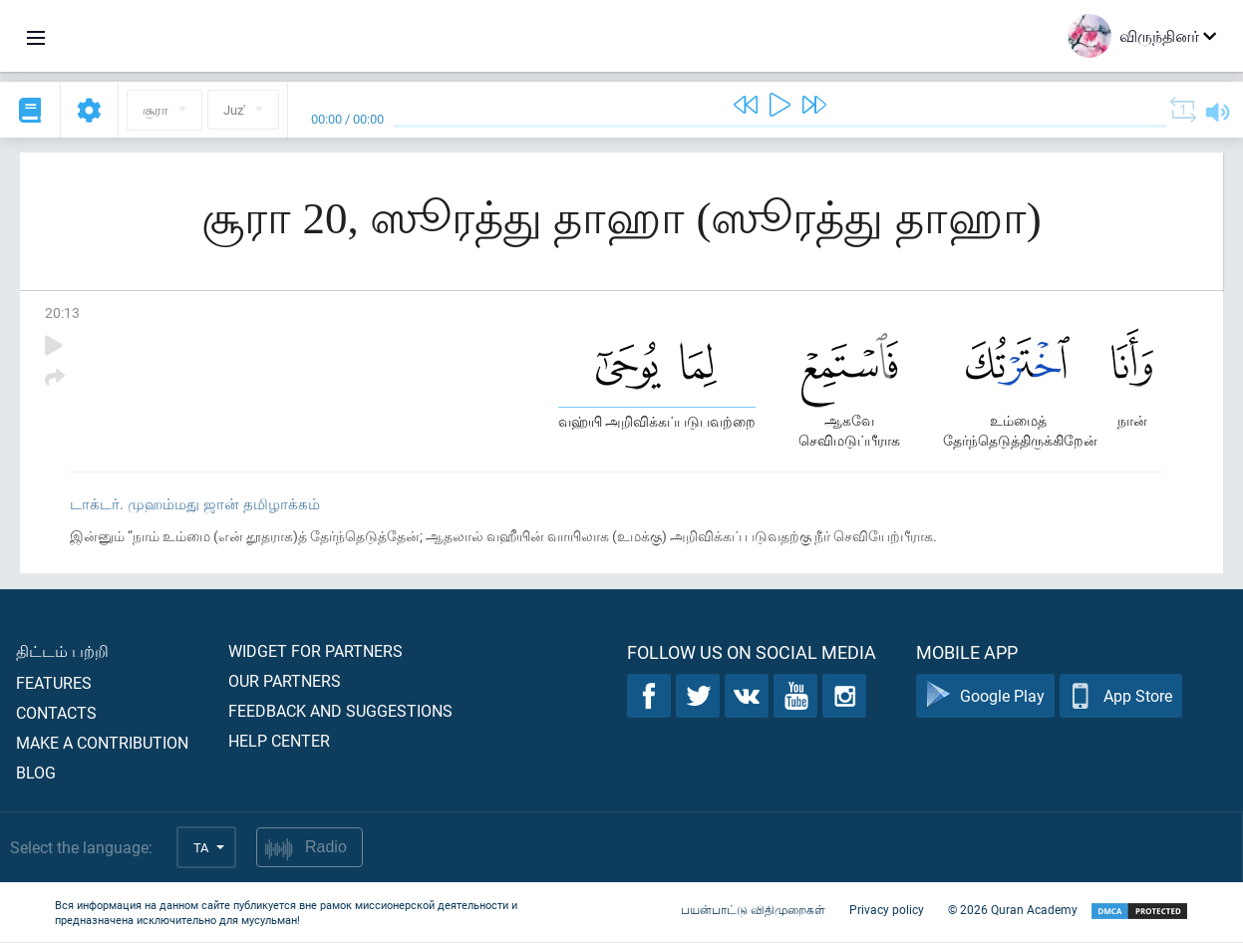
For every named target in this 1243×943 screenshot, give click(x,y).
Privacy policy (886, 911)
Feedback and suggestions (340, 711)
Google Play (985, 697)
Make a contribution (102, 743)
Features (54, 683)
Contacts (56, 713)
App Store (1121, 697)
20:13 (62, 312)
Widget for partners (315, 651)
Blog (36, 773)
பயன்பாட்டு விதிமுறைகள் (753, 911)
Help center (279, 741)
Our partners (284, 681)
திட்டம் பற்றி (62, 651)
